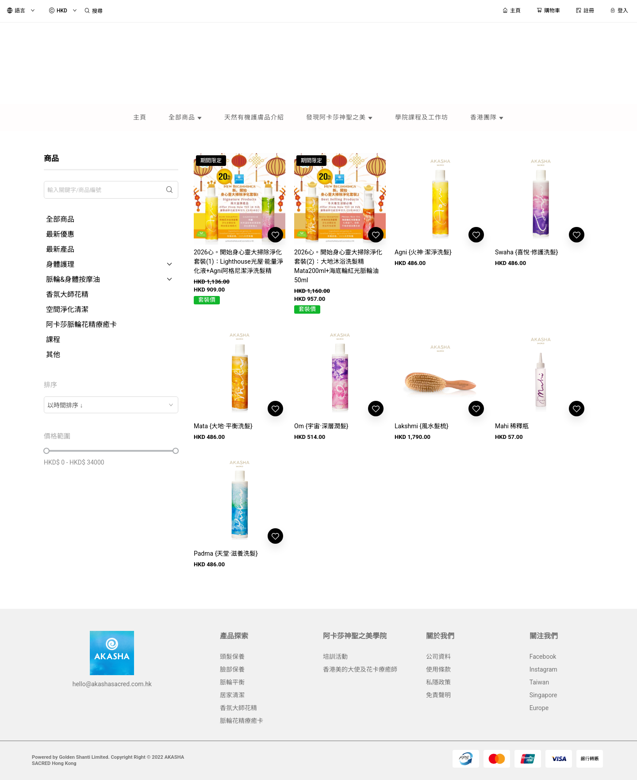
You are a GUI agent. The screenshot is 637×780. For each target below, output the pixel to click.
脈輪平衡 (232, 682)
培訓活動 (335, 656)
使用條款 (438, 669)
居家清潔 (232, 695)
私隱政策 (438, 682)
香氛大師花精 (238, 707)
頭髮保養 (232, 656)
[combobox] (111, 404)
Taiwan (539, 682)
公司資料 (438, 656)
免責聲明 (438, 695)
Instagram (543, 669)
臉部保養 (232, 669)
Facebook (543, 656)
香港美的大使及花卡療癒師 (360, 669)
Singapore (543, 695)
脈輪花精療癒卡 (241, 720)
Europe (539, 707)
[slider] (46, 451)
